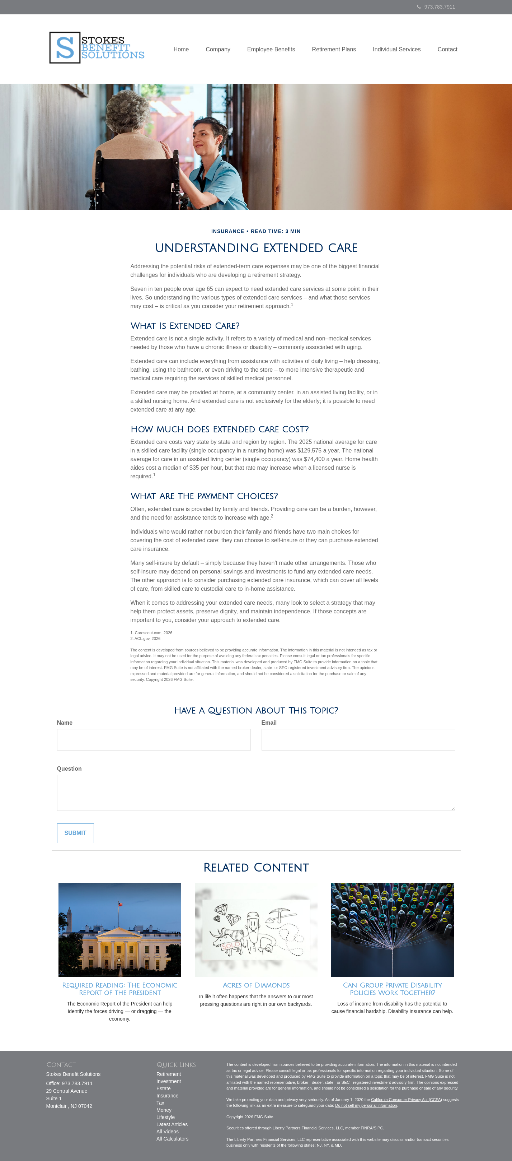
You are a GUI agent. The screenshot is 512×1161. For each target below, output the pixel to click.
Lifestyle (165, 1117)
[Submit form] (75, 833)
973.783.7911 (436, 7)
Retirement (168, 1074)
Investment (168, 1081)
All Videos (167, 1131)
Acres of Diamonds (256, 985)
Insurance (167, 1096)
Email (269, 723)
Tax (160, 1103)
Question (69, 769)
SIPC (378, 1128)
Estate (163, 1088)
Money (164, 1110)
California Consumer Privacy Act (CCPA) (406, 1099)
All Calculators (172, 1139)
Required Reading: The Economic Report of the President (119, 989)
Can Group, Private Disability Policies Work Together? (392, 989)
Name (65, 723)
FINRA (367, 1128)
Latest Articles (172, 1124)
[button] (213, 49)
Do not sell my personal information (366, 1105)
